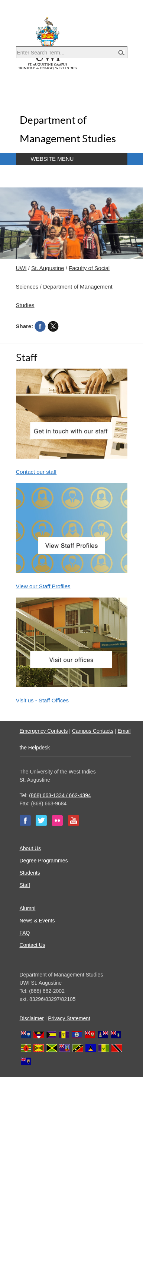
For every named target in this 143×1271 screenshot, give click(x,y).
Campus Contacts (92, 731)
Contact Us (32, 945)
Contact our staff (36, 472)
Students (30, 873)
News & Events (37, 921)
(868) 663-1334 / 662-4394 (60, 795)
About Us (30, 848)
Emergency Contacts (44, 731)
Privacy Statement (69, 1018)
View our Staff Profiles (43, 586)
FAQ (25, 933)
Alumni (28, 908)
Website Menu (52, 159)
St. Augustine (47, 268)
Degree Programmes (44, 861)
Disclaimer (32, 1018)
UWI (21, 268)
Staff (25, 885)
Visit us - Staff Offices (42, 700)
